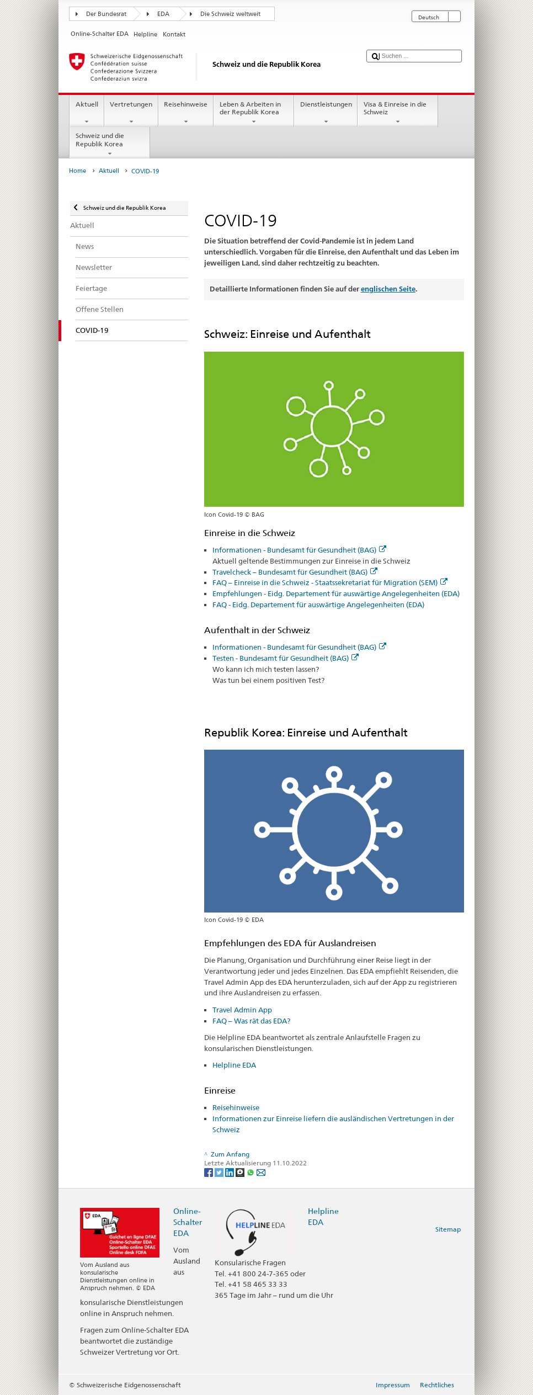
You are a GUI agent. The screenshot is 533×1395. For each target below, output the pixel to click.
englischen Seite (388, 289)
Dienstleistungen (326, 113)
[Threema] (241, 1172)
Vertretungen (131, 113)
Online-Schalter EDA (187, 1222)
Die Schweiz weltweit (230, 14)
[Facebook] (209, 1172)
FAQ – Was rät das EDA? (251, 1020)
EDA (163, 14)
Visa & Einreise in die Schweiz (398, 113)
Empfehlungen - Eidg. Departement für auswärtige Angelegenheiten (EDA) (336, 593)
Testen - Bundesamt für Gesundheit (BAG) (285, 658)
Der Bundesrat (106, 14)
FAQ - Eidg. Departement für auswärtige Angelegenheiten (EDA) (318, 604)
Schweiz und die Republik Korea (110, 144)
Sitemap (448, 1229)
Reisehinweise (186, 113)
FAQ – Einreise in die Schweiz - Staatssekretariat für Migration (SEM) (329, 582)
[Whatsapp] (251, 1172)
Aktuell (86, 113)
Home (77, 170)
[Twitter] (220, 1172)
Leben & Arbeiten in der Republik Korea (254, 113)
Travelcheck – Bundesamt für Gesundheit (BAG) (294, 571)
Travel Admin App (242, 1009)
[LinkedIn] (230, 1172)
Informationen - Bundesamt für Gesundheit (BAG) (299, 549)
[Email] (261, 1172)
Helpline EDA (234, 1064)
